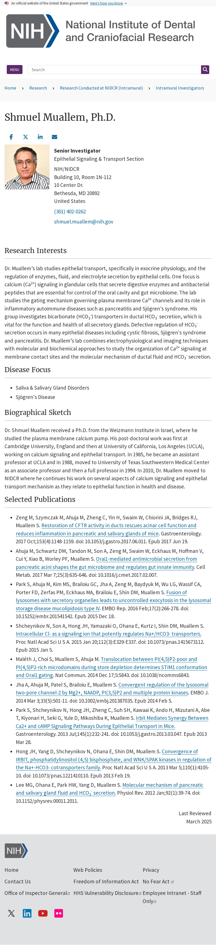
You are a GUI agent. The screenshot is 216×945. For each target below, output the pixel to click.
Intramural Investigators (180, 88)
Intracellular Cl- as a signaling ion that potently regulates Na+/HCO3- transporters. (108, 633)
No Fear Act (159, 881)
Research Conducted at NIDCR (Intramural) (101, 88)
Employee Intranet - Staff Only (172, 897)
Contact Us (17, 881)
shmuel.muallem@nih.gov (83, 221)
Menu (14, 69)
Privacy (151, 869)
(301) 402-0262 (70, 211)
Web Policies (87, 869)
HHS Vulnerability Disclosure (107, 893)
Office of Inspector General (37, 893)
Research (38, 88)
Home (10, 88)
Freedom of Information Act (106, 881)
